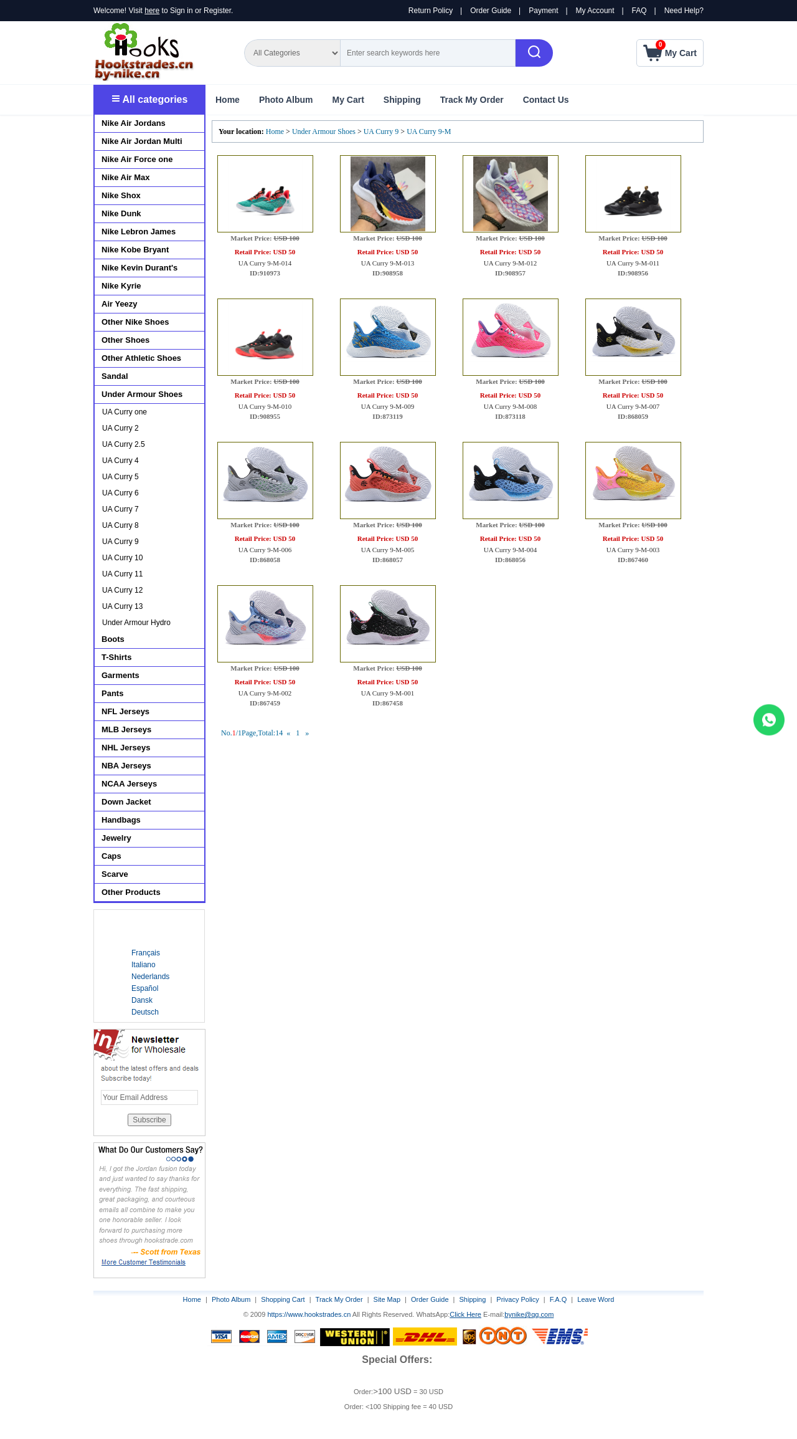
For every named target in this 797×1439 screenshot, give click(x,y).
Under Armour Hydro (136, 622)
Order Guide (490, 10)
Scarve (114, 874)
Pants (112, 693)
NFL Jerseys (125, 711)
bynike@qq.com (529, 1314)
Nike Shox (121, 195)
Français (145, 953)
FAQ (639, 10)
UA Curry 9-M (429, 131)
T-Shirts (116, 657)
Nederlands (150, 976)
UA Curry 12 (122, 590)
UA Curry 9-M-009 (388, 406)
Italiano (143, 964)
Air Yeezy (119, 303)
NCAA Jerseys (129, 783)
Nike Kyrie (121, 285)
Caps (111, 856)
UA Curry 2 (120, 428)
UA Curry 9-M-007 (633, 406)
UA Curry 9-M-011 (632, 263)
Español (144, 988)
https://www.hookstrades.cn (309, 1314)
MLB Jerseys (126, 729)
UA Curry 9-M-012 (510, 263)
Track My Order (472, 100)
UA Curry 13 (122, 606)
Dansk (142, 1000)
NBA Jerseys (126, 765)
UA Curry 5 (120, 476)
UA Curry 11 (122, 574)
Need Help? (684, 10)
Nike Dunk (121, 213)
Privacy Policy (517, 1299)
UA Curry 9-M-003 (633, 549)
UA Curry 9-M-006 (265, 549)
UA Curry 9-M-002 (265, 693)
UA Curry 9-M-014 (265, 263)
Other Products (131, 892)
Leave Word (595, 1299)
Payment (543, 10)
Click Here (465, 1314)
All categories (149, 99)
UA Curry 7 (120, 509)
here (151, 10)
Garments (120, 675)
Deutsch (145, 1012)
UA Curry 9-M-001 (388, 693)
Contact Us (546, 100)
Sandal (114, 376)
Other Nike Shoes (135, 322)
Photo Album (286, 100)
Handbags (121, 820)
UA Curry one (124, 412)
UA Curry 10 (122, 557)
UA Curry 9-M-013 (388, 263)
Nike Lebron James (138, 231)
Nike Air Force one (136, 159)
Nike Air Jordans (133, 123)
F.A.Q (558, 1299)
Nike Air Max (125, 177)
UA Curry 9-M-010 (265, 406)
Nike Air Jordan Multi (141, 141)
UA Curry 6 (120, 493)
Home (227, 100)
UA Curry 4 (120, 460)
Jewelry (116, 838)
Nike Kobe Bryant (135, 249)
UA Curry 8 (120, 525)
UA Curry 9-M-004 (510, 549)
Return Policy (430, 10)
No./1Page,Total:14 (252, 733)
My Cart (348, 100)
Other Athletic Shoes (141, 358)
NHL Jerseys (126, 747)
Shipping (402, 100)
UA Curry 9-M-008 (510, 406)
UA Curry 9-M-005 (388, 549)
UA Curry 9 (381, 131)
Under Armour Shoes (324, 131)
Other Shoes (125, 340)
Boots (113, 639)
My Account (595, 10)
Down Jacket (126, 801)
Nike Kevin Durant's (139, 267)
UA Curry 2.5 (123, 444)
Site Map (387, 1299)
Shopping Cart (282, 1299)
